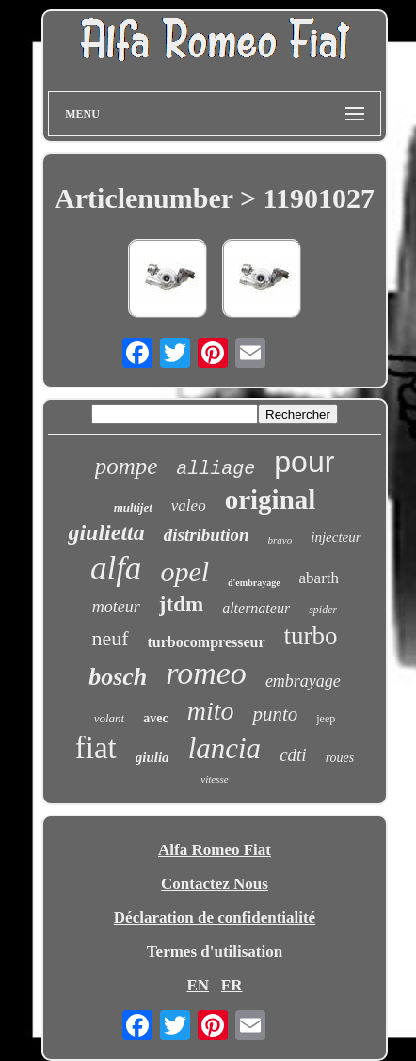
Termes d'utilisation (214, 951)
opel (184, 571)
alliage (215, 469)
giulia (152, 757)
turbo (311, 636)
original (270, 499)
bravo (280, 540)
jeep (325, 718)
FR (232, 985)
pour (304, 462)
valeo (188, 506)
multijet (133, 507)
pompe (126, 466)
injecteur (335, 537)
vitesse (214, 778)
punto (274, 714)
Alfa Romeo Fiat (214, 850)
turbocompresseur (206, 642)
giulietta (106, 532)
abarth (319, 578)
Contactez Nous (214, 884)
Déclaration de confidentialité (214, 917)
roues (340, 758)
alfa (115, 568)
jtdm (181, 604)
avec (155, 718)
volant (109, 718)
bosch (117, 676)
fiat (96, 748)
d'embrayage (254, 583)
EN (197, 985)
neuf (109, 638)
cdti (293, 755)
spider (323, 609)
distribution (206, 535)
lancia (225, 748)
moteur (116, 606)
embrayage (303, 681)
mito (210, 710)
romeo (206, 673)
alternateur (256, 608)
